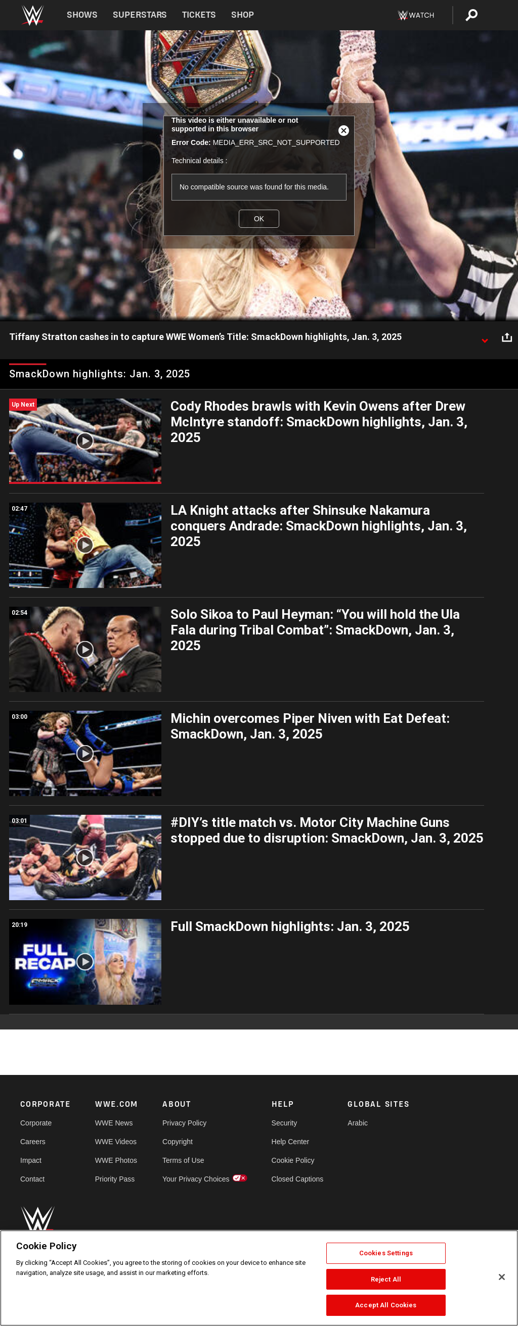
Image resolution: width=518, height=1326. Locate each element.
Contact (32, 1179)
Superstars (140, 15)
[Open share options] (507, 337)
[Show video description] (484, 337)
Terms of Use (183, 1160)
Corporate (36, 1123)
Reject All (386, 1279)
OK (259, 219)
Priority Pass (115, 1179)
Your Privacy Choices (196, 1179)
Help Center (291, 1142)
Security (284, 1123)
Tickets (199, 15)
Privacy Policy (184, 1123)
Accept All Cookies (385, 1305)
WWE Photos (116, 1160)
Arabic (358, 1123)
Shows (82, 15)
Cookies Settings (386, 1253)
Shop (242, 15)
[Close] (502, 1277)
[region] (259, 1278)
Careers (33, 1142)
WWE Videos (116, 1142)
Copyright (177, 1142)
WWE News (114, 1123)
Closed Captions (298, 1179)
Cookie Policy (293, 1160)
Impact (30, 1160)
